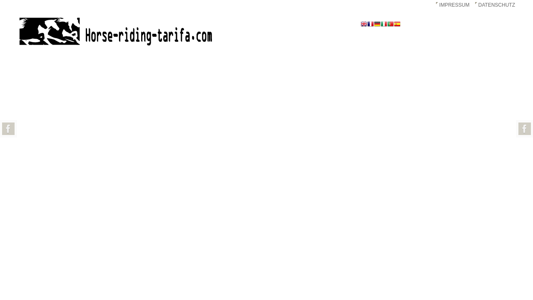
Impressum (454, 5)
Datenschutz (496, 5)
